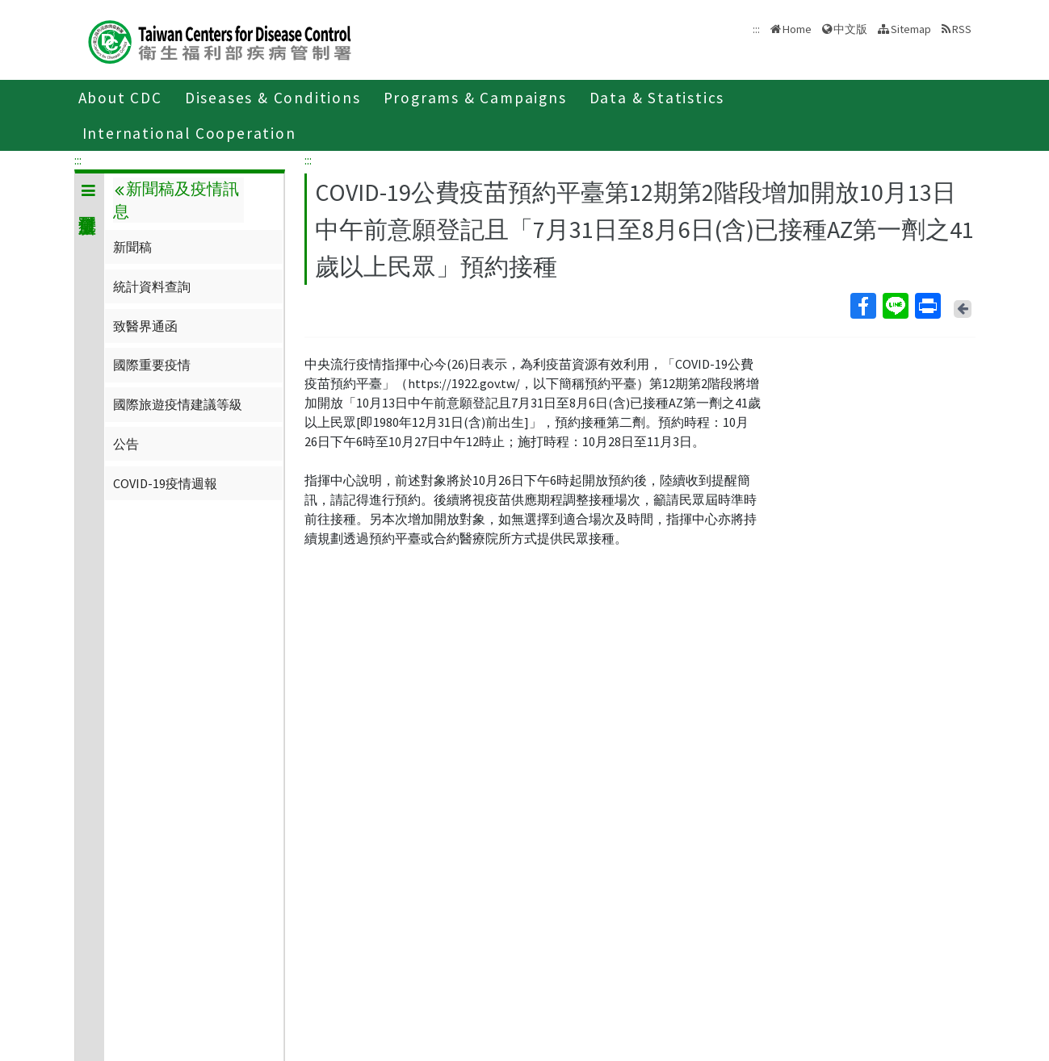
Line (894, 306)
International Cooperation (189, 133)
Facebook (862, 306)
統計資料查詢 (152, 286)
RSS (961, 29)
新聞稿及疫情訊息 (176, 200)
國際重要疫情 (152, 365)
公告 (126, 444)
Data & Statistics (657, 97)
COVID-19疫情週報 (165, 483)
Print (927, 306)
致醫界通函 (145, 326)
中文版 (850, 29)
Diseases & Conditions (273, 97)
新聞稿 (132, 247)
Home (797, 29)
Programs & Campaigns (475, 97)
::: (78, 160)
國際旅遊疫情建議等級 (177, 404)
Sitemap (911, 29)
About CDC (120, 97)
